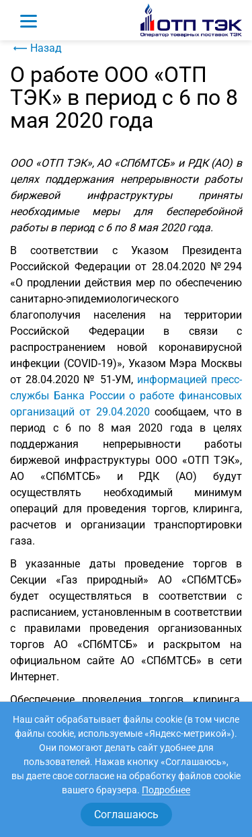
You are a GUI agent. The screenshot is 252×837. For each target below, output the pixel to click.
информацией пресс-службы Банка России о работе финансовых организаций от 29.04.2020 (126, 395)
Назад (36, 48)
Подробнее (166, 790)
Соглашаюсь (126, 814)
